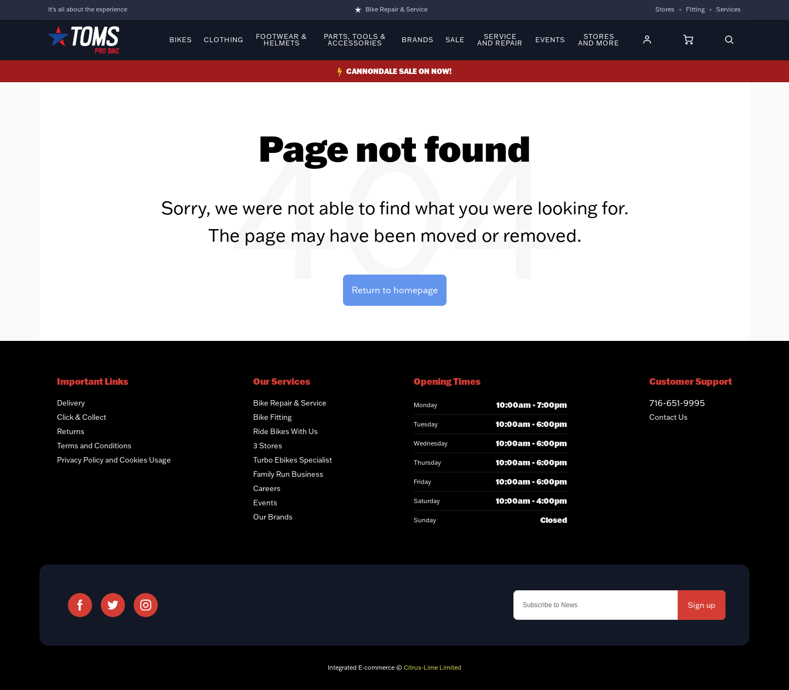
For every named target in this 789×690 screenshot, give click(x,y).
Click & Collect (81, 417)
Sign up (702, 605)
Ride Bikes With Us (285, 431)
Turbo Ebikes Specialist (292, 459)
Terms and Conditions (94, 445)
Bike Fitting (272, 417)
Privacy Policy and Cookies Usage (114, 459)
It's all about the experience (87, 9)
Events (550, 40)
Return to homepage (395, 289)
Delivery (71, 402)
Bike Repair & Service (396, 9)
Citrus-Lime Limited (432, 667)
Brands (417, 40)
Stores (664, 9)
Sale (455, 40)
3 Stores (267, 445)
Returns (70, 431)
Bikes (180, 40)
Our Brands (273, 516)
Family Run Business (288, 474)
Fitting (695, 9)
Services (728, 9)
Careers (267, 488)
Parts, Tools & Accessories (355, 40)
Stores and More (598, 40)
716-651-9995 (677, 402)
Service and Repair (500, 40)
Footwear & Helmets (281, 40)
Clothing (223, 40)
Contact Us (668, 417)
